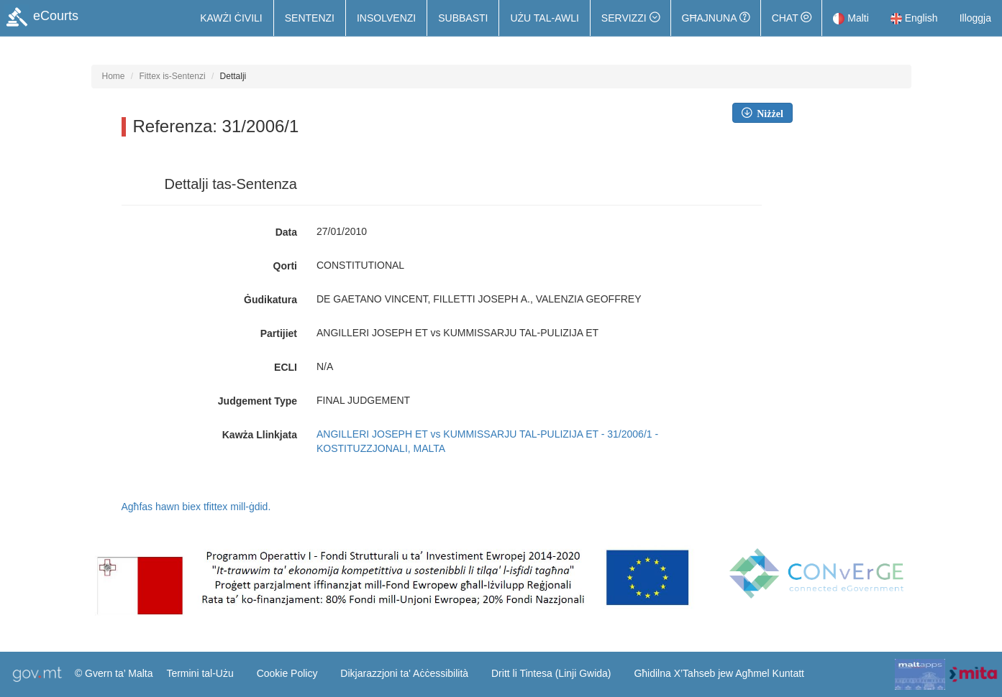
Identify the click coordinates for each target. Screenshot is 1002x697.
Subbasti (463, 18)
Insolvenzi (386, 18)
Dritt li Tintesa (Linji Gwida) (551, 673)
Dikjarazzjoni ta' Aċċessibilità (404, 673)
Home (113, 76)
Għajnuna (716, 18)
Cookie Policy (287, 673)
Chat (791, 18)
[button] (630, 18)
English (914, 18)
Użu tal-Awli (544, 18)
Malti (850, 18)
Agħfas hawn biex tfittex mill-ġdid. (196, 506)
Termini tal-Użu (199, 673)
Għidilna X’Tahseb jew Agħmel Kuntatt (719, 673)
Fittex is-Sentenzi (173, 76)
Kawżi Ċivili (231, 18)
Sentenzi (309, 18)
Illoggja (975, 18)
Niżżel (767, 113)
